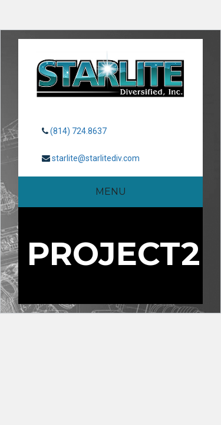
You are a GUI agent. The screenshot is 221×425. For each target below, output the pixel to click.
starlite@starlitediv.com (96, 158)
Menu (110, 191)
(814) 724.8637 (78, 131)
